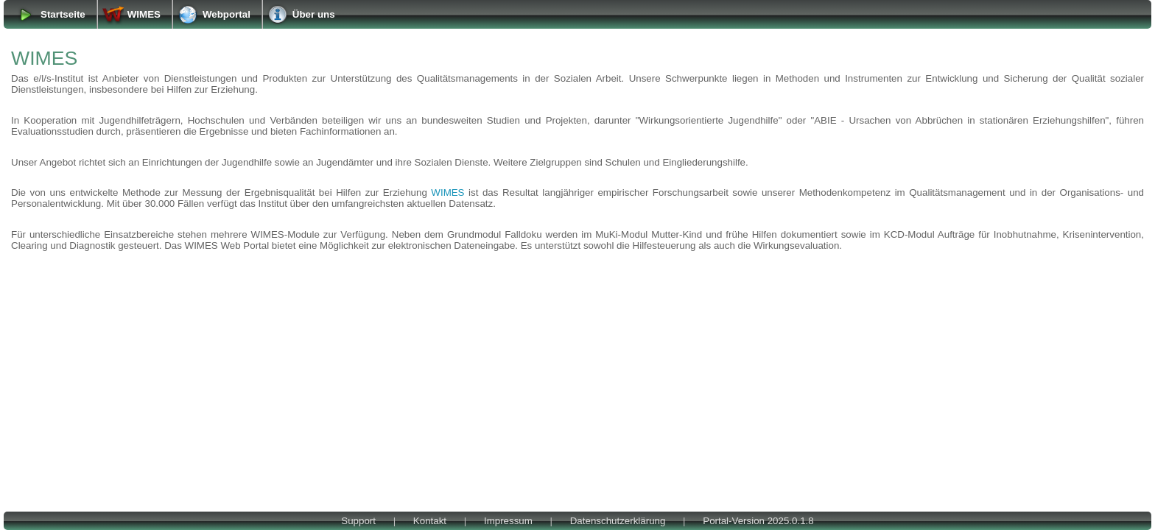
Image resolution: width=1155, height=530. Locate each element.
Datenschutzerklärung (618, 520)
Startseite (63, 14)
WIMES (144, 14)
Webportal (226, 14)
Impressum (508, 520)
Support (358, 520)
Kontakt (429, 520)
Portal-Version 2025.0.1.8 (758, 520)
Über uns (313, 14)
